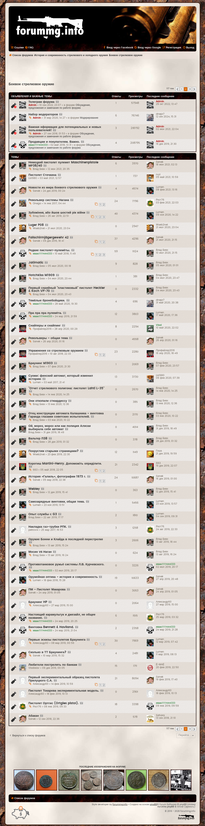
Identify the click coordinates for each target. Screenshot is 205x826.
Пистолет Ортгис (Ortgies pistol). (53, 703)
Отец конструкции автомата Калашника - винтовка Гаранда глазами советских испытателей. (66, 415)
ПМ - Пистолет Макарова (47, 589)
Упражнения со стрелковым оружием (55, 350)
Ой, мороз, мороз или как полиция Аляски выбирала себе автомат (59, 427)
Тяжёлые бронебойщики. (46, 300)
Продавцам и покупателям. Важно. (54, 141)
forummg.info (120, 804)
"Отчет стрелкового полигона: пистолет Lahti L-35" (66, 388)
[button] (177, 89)
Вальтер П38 (37, 438)
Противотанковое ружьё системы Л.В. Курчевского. (66, 564)
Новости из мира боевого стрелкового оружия (62, 187)
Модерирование (89, 118)
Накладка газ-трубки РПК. (47, 526)
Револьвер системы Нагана (48, 200)
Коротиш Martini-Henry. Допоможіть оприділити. (65, 463)
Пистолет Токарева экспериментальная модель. (63, 690)
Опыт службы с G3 (42, 514)
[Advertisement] (102, 70)
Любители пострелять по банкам (52, 664)
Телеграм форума (41, 101)
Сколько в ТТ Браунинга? (47, 652)
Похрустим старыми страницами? (53, 451)
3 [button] (189, 89)
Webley (34, 488)
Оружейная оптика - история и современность (63, 576)
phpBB (153, 804)
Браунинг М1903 (40, 363)
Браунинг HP (37, 602)
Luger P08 (36, 224)
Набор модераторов (43, 114)
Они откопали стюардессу (47, 400)
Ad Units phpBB (165, 807)
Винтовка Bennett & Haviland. (51, 627)
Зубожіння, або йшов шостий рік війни (56, 212)
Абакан (33, 715)
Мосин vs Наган (40, 551)
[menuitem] (29, 47)
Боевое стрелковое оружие (31, 84)
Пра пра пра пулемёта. (45, 313)
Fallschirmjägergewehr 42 (48, 237)
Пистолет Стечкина (42, 174)
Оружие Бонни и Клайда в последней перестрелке (65, 539)
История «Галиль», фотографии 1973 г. (57, 476)
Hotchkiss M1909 (41, 275)
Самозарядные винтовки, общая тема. (56, 501)
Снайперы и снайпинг (44, 325)
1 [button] (181, 89)
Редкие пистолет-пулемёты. (49, 250)
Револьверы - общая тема (48, 338)
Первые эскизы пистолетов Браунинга (56, 639)
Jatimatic (35, 262)
